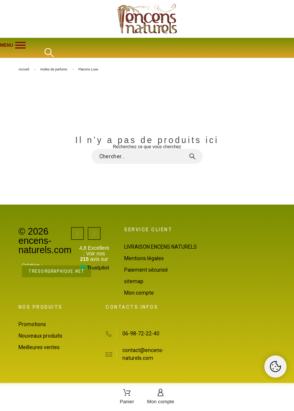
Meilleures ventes (39, 347)
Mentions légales (144, 258)
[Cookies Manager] (275, 366)
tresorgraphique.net (57, 271)
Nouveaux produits (40, 336)
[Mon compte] (160, 397)
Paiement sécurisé (146, 270)
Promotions (32, 324)
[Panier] (127, 397)
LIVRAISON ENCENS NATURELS (160, 247)
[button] (147, 45)
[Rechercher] (49, 52)
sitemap (133, 281)
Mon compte (139, 293)
